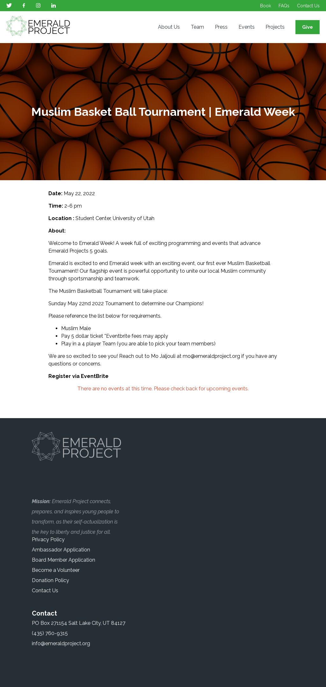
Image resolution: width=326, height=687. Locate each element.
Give (307, 27)
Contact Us (308, 5)
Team (197, 27)
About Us (169, 27)
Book (265, 5)
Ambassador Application (61, 550)
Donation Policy (50, 580)
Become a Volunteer (56, 570)
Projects (275, 27)
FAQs (284, 5)
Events (246, 27)
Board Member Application (63, 560)
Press (221, 27)
